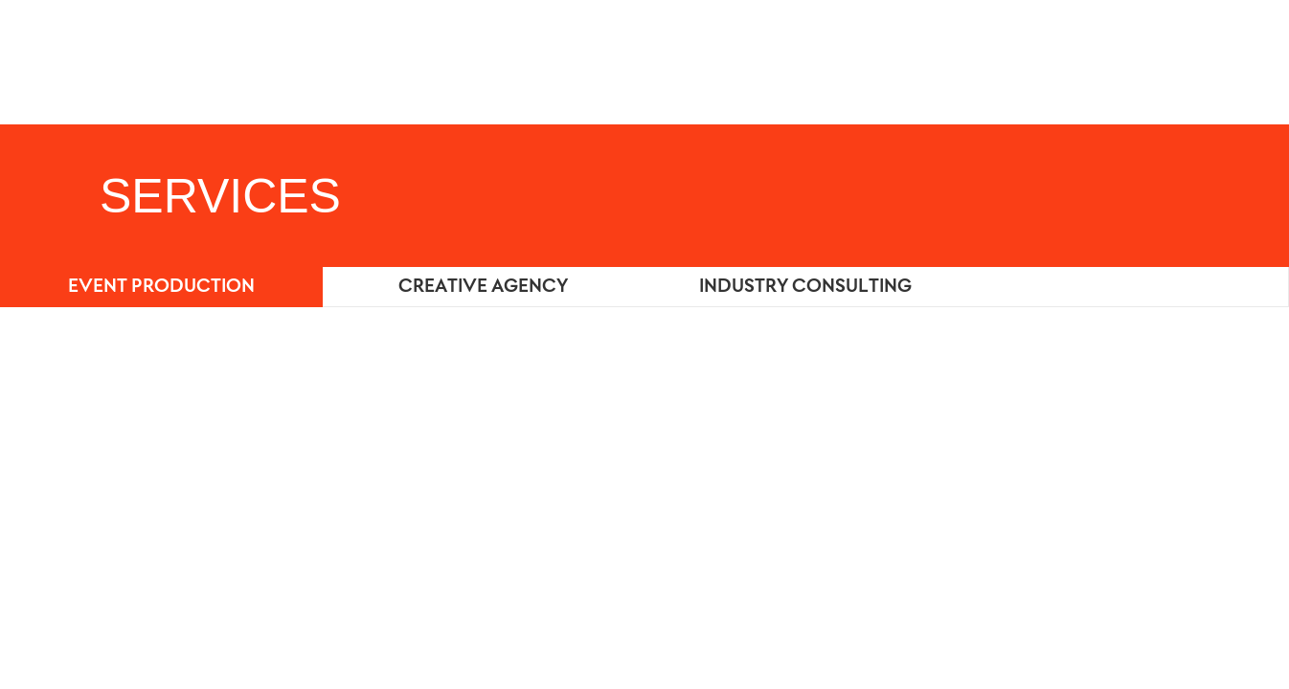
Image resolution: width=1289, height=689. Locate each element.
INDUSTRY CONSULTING (805, 287)
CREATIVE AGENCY (483, 287)
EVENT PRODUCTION (161, 287)
